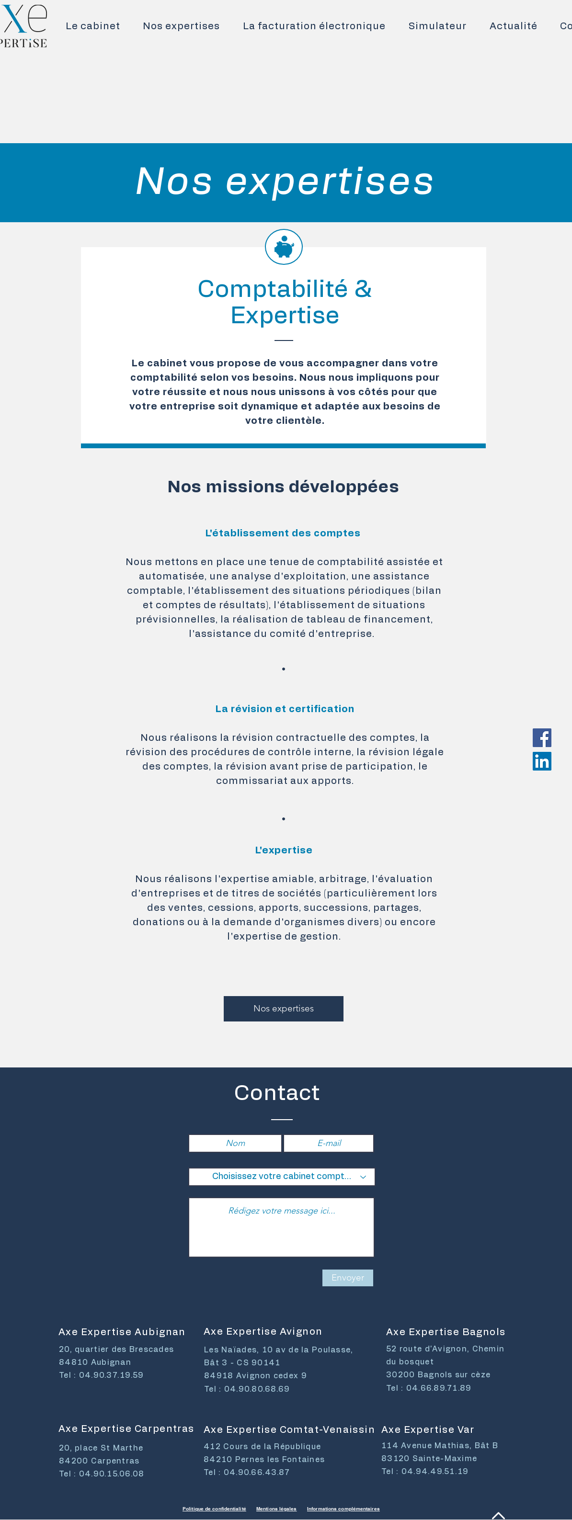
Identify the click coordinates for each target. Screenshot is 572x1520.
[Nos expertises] (283, 1008)
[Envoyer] (347, 1278)
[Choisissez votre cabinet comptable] (282, 1177)
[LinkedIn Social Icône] (542, 761)
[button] (182, 26)
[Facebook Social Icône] (542, 737)
